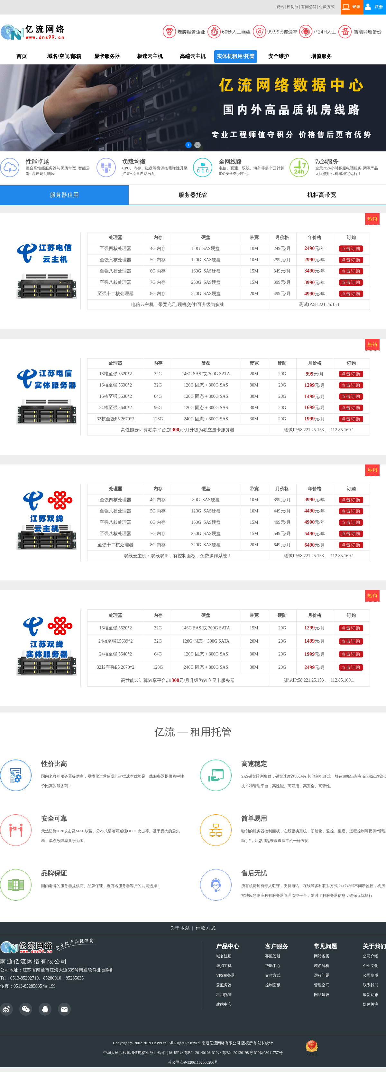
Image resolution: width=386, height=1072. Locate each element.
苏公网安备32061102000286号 (193, 1062)
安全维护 (278, 56)
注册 (379, 7)
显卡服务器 (107, 56)
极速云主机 (150, 56)
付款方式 (327, 7)
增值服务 (321, 56)
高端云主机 (193, 56)
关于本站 (180, 928)
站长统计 (265, 1043)
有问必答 (309, 7)
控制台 (292, 7)
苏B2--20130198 (235, 1052)
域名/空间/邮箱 (64, 56)
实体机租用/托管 (235, 56)
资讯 (280, 7)
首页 (21, 56)
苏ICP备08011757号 (266, 1052)
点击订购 (351, 248)
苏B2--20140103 (197, 1052)
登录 (356, 7)
